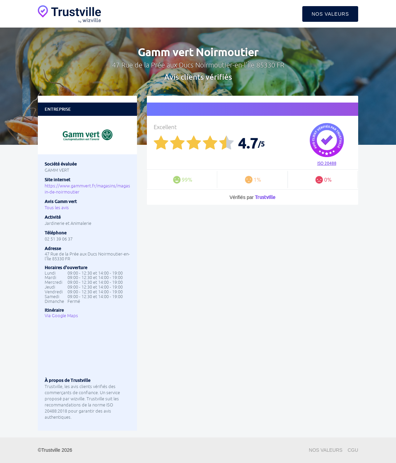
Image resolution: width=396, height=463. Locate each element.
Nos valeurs (330, 14)
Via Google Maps (61, 315)
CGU (353, 450)
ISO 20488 (326, 163)
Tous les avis (57, 207)
